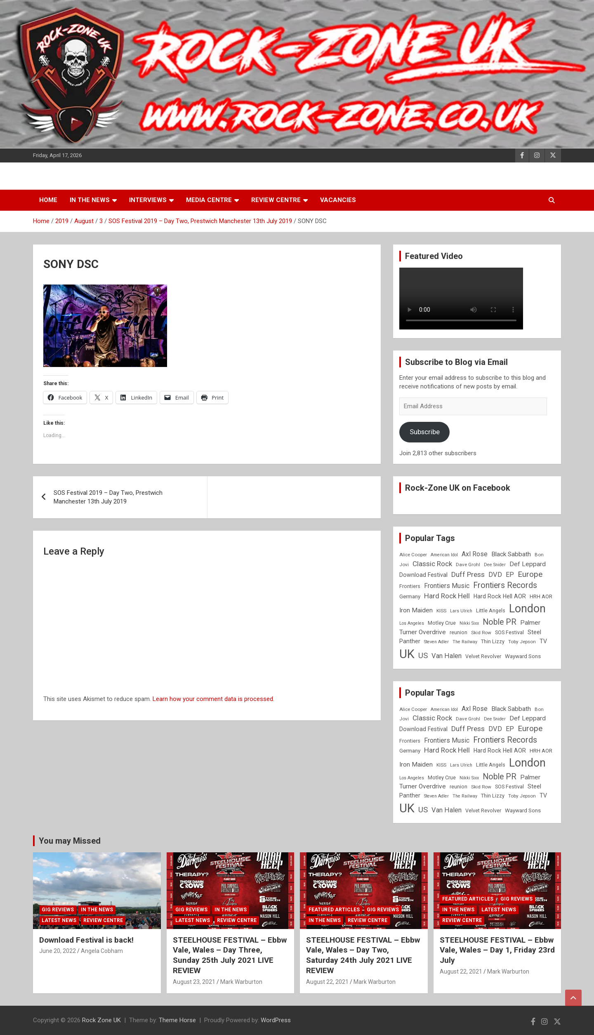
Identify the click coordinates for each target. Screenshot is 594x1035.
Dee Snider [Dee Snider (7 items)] (495, 564)
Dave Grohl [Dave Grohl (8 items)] (468, 564)
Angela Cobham (102, 951)
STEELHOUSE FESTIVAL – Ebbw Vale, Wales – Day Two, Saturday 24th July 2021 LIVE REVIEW (363, 955)
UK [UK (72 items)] (407, 654)
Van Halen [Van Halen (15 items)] (446, 656)
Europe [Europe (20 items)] (530, 574)
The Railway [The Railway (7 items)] (465, 642)
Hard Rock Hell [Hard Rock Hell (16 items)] (447, 596)
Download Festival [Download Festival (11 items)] (423, 575)
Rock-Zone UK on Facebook (457, 488)
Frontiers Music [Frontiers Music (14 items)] (446, 586)
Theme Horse (177, 1020)
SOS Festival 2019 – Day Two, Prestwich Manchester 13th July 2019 (108, 497)
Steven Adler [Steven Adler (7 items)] (436, 642)
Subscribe (425, 432)
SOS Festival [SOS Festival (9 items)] (509, 632)
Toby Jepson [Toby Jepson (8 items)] (522, 642)
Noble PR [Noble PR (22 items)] (499, 622)
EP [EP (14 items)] (510, 575)
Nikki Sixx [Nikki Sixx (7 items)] (469, 623)
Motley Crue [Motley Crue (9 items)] (442, 623)
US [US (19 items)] (423, 655)
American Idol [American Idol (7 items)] (444, 554)
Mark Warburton (241, 982)
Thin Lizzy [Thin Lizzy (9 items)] (492, 641)
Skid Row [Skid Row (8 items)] (481, 632)
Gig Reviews (58, 910)
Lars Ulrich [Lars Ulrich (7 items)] (461, 611)
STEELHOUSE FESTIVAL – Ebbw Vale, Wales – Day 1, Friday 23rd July (497, 950)
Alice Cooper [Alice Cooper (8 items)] (413, 554)
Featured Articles (334, 910)
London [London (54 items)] (527, 608)
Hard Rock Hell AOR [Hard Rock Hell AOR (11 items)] (500, 596)
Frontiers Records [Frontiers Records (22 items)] (505, 585)
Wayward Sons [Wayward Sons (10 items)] (523, 656)
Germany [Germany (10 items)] (409, 596)
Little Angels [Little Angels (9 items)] (490, 610)
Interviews (148, 200)
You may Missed (70, 841)
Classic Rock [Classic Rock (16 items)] (432, 564)
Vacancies (338, 200)
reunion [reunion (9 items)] (458, 632)
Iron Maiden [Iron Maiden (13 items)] (416, 610)
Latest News (59, 920)
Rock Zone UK (101, 1020)
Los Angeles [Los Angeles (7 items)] (411, 623)
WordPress (276, 1020)
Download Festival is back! (86, 940)
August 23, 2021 (194, 982)
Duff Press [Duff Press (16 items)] (468, 574)
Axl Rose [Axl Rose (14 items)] (475, 554)
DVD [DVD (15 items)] (495, 575)
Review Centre (276, 200)
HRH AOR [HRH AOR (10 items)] (541, 596)
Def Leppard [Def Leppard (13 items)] (527, 564)
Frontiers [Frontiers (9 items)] (409, 586)
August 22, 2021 (327, 982)
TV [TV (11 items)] (543, 641)
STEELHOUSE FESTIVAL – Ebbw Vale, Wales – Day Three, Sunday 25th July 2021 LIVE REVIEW (230, 955)
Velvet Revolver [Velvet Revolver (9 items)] (483, 656)
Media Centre (209, 200)
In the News (90, 200)
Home (48, 200)
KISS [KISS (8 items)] (441, 611)
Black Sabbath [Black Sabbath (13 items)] (511, 554)
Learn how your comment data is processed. (213, 699)
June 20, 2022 (57, 951)
